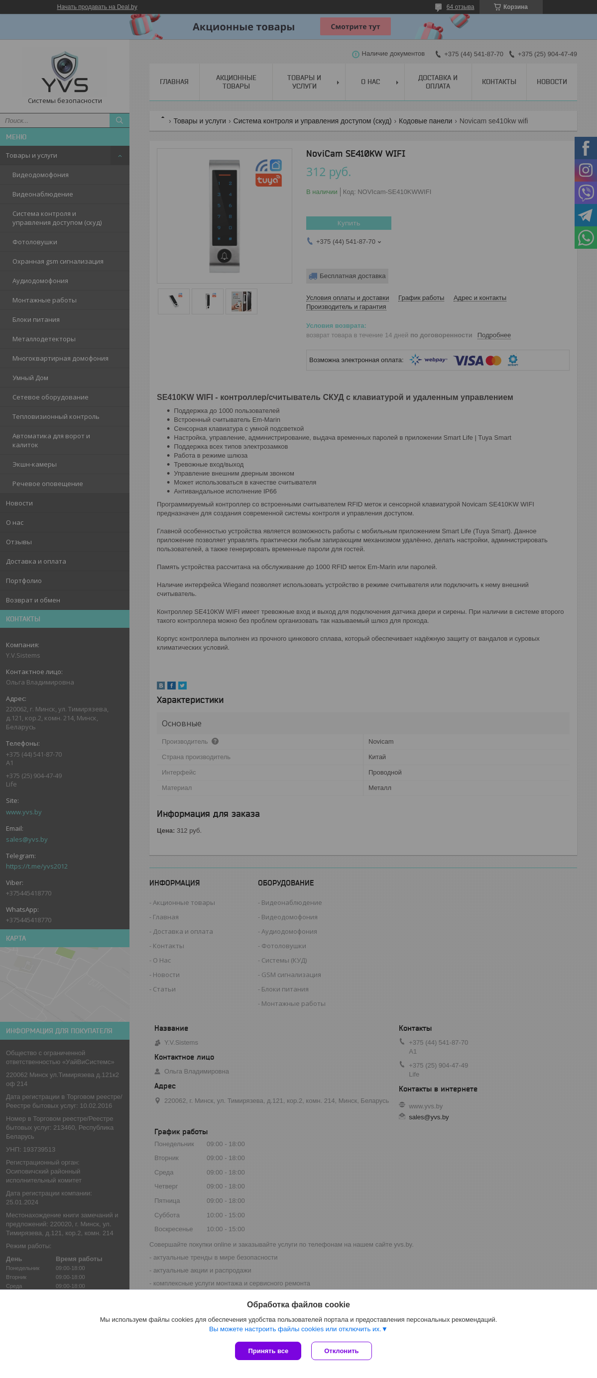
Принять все (268, 1351)
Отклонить (341, 1351)
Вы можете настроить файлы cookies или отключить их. (295, 1329)
